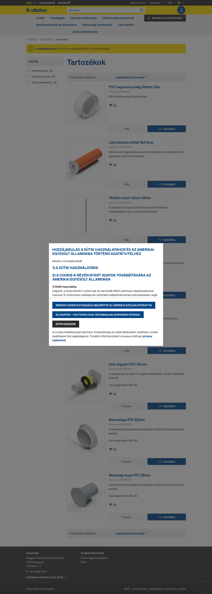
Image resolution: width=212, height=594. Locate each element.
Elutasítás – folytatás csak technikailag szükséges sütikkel (98, 314)
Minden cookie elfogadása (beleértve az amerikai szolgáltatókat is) (104, 305)
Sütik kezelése (66, 324)
